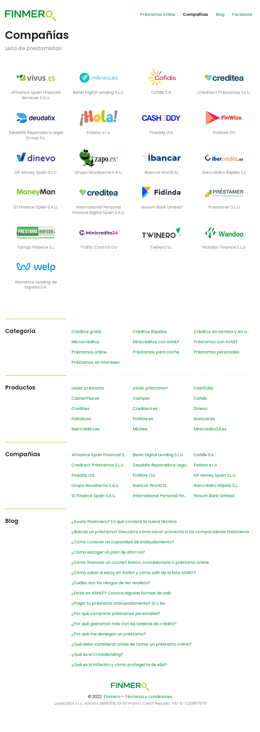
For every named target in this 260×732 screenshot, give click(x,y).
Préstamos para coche (156, 352)
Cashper (141, 398)
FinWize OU (144, 475)
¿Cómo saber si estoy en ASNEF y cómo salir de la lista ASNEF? (133, 573)
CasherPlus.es (85, 398)
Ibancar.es (204, 419)
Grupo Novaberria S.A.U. (95, 485)
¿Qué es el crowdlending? (97, 654)
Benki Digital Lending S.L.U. (158, 455)
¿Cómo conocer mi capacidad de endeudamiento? (122, 542)
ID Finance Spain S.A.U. (93, 496)
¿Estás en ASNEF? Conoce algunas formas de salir (121, 593)
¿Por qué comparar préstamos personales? (115, 613)
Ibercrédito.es (85, 429)
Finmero (112, 697)
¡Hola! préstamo (87, 388)
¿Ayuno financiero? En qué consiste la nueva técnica (123, 521)
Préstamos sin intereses (95, 362)
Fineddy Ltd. (83, 475)
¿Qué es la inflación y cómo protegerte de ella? (119, 665)
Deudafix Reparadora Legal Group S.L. (163, 465)
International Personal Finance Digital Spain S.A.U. (163, 496)
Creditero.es (145, 408)
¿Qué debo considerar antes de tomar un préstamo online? (131, 644)
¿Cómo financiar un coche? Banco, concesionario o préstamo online (140, 562)
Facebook (242, 14)
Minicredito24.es (210, 429)
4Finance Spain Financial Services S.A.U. (102, 455)
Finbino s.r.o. (206, 465)
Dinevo (200, 408)
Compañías (195, 14)
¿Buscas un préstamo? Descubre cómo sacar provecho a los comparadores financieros (160, 532)
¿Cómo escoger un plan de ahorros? (108, 552)
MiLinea (140, 429)
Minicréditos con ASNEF (156, 342)
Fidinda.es (81, 419)
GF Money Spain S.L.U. (215, 475)
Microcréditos (85, 342)
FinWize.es (143, 419)
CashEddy (204, 388)
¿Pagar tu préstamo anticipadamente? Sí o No (118, 603)
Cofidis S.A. (204, 455)
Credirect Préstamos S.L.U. (97, 465)
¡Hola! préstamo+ (150, 388)
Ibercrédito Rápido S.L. (216, 485)
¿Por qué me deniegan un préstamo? (108, 634)
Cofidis (200, 398)
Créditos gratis (86, 332)
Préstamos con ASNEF (216, 342)
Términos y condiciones (148, 697)
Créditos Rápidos (150, 332)
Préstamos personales (216, 352)
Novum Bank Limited (214, 496)
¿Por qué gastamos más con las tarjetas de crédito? (123, 624)
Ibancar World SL (150, 485)
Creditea (80, 408)
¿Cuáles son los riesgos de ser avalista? (110, 583)
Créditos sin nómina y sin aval (223, 332)
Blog (220, 14)
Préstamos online (157, 14)
